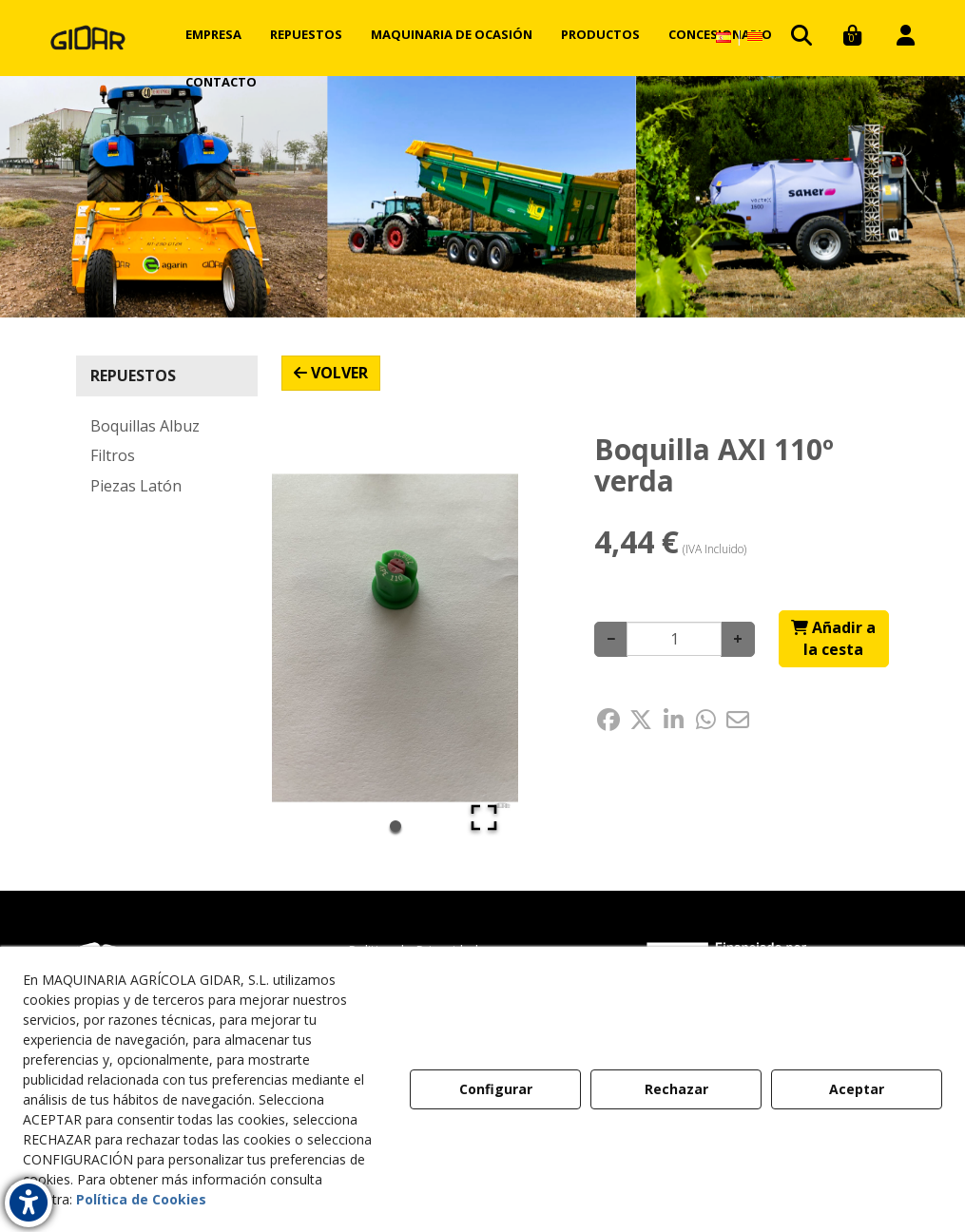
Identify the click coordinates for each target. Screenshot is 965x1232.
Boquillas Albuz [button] (145, 425)
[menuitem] (213, 34)
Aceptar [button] (856, 1089)
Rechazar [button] (676, 1089)
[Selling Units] (674, 639)
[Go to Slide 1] (395, 826)
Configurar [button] (495, 1089)
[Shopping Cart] (833, 638)
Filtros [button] (112, 455)
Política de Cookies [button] (141, 1199)
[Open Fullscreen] (484, 817)
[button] (87, 38)
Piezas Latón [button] (136, 485)
